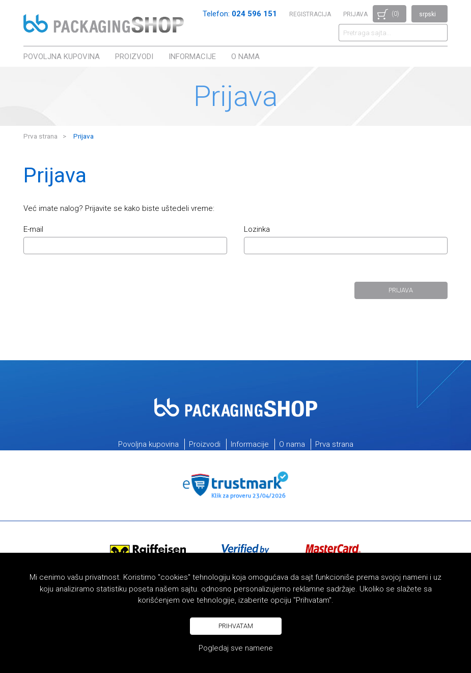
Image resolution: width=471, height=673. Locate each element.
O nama (245, 56)
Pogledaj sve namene (236, 648)
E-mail (33, 229)
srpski (427, 14)
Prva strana (40, 136)
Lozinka (257, 229)
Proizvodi (134, 56)
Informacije (192, 56)
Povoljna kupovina (61, 56)
